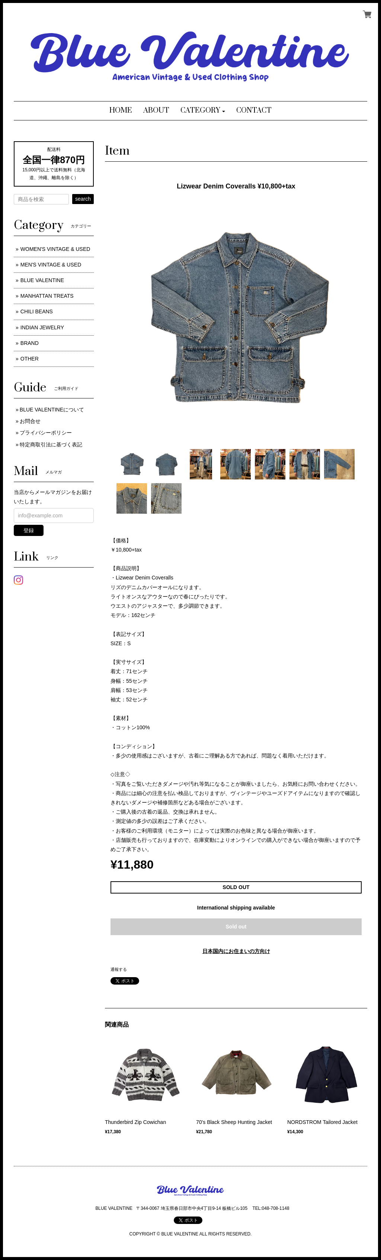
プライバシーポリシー (46, 433)
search (83, 199)
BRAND (29, 343)
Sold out (236, 927)
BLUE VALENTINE (42, 280)
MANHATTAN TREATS (47, 296)
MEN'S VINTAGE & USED (50, 265)
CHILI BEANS (36, 311)
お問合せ (30, 421)
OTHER (29, 359)
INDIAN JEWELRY (42, 327)
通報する (119, 969)
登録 (28, 530)
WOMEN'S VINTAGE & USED (55, 249)
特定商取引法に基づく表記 (51, 445)
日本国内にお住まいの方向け (236, 951)
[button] (203, 110)
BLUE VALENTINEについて (52, 410)
